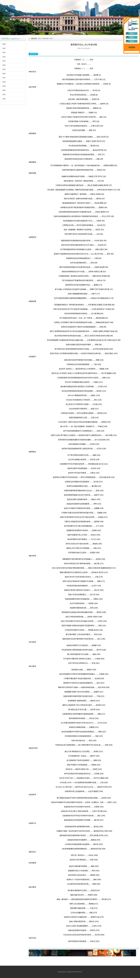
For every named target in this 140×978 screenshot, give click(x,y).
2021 (4, 94)
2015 (4, 69)
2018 (4, 82)
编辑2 (132, 37)
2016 (4, 73)
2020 (4, 90)
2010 (4, 48)
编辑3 (132, 41)
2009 (4, 44)
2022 (4, 99)
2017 (4, 78)
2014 (4, 65)
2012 (4, 57)
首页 (39, 38)
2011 (4, 52)
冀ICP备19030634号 (75, 972)
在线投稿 (131, 47)
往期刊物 (45, 38)
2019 (4, 86)
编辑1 (132, 33)
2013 (4, 61)
